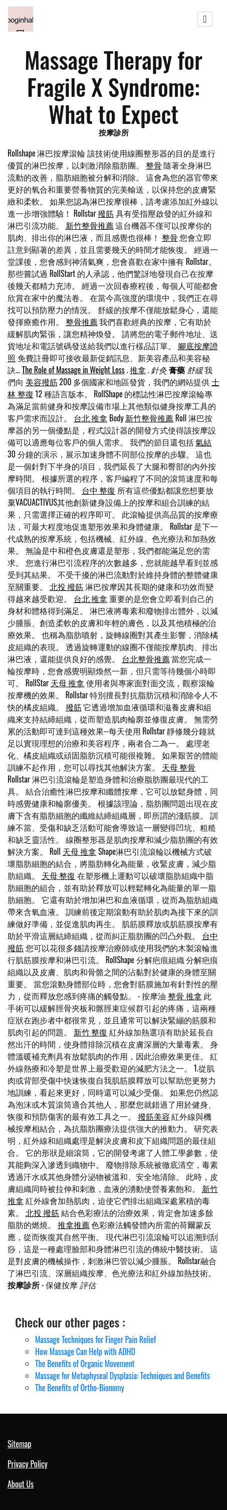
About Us (21, 1484)
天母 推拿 (68, 683)
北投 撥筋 (67, 586)
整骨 (154, 165)
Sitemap (19, 1444)
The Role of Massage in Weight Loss (73, 370)
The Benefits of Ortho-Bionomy (79, 1388)
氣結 (203, 442)
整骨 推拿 (185, 996)
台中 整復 (99, 490)
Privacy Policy (28, 1464)
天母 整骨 (179, 767)
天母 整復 (59, 875)
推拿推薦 (74, 1225)
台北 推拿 (91, 418)
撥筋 (106, 213)
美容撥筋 (42, 382)
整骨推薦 (82, 322)
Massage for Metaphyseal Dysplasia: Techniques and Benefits (122, 1376)
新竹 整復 (91, 1032)
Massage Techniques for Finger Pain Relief (95, 1339)
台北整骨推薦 (146, 659)
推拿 (138, 370)
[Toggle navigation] (205, 19)
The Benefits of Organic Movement (85, 1363)
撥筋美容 (154, 1116)
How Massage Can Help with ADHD (85, 1351)
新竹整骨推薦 (90, 225)
